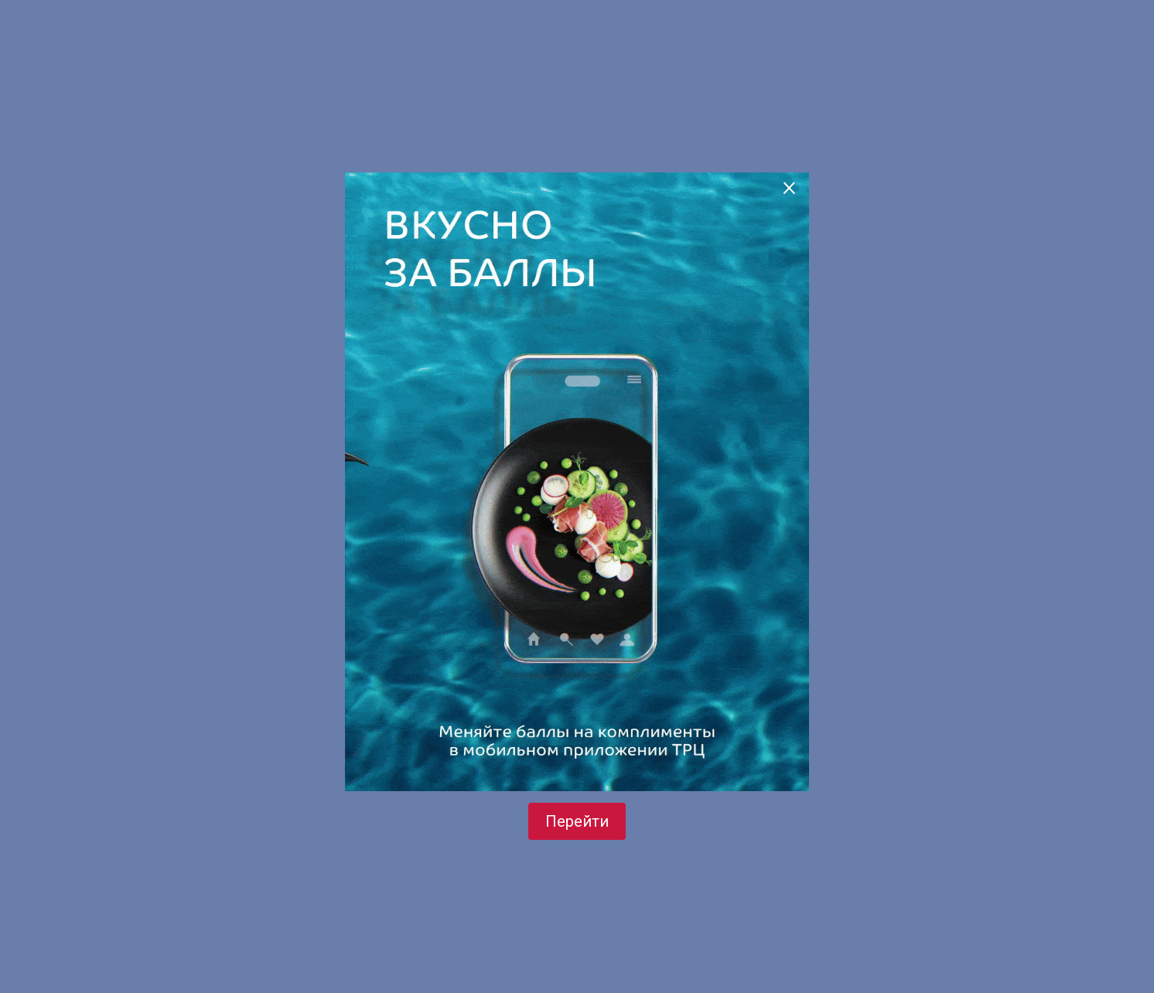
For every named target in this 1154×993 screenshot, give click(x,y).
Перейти (577, 821)
